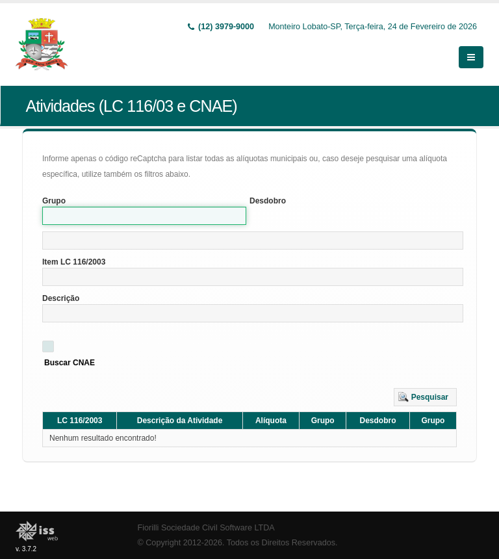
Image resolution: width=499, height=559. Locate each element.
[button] (425, 397)
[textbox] (252, 240)
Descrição (60, 298)
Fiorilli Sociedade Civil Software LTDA (206, 527)
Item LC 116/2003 (73, 261)
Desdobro (268, 200)
